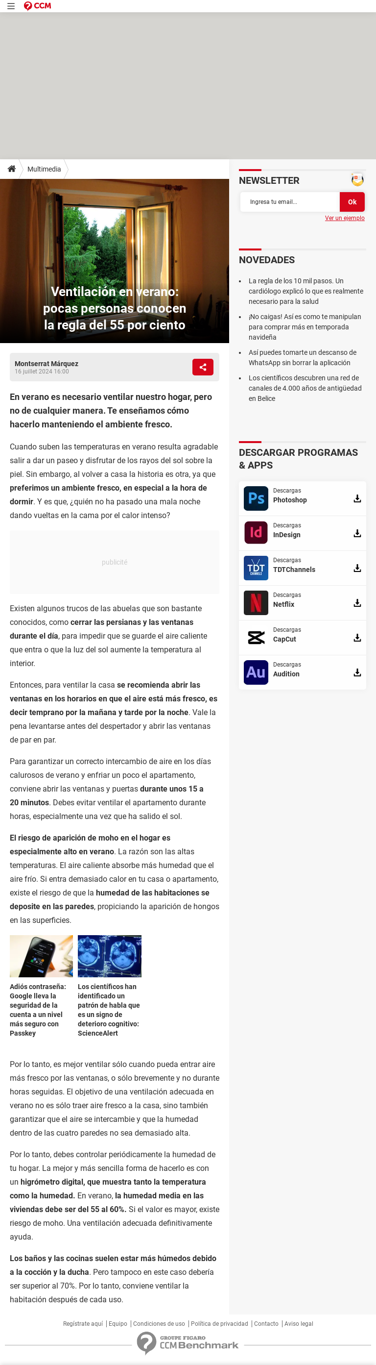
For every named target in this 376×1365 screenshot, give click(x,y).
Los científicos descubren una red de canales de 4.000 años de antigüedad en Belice (305, 388)
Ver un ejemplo (345, 218)
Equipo (118, 1323)
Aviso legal (298, 1323)
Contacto (266, 1323)
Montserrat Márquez (46, 364)
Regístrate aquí (83, 1323)
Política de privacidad (219, 1323)
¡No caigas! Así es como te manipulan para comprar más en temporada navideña (305, 327)
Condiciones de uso (159, 1323)
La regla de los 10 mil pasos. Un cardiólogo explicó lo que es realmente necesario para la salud (306, 291)
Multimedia (44, 169)
